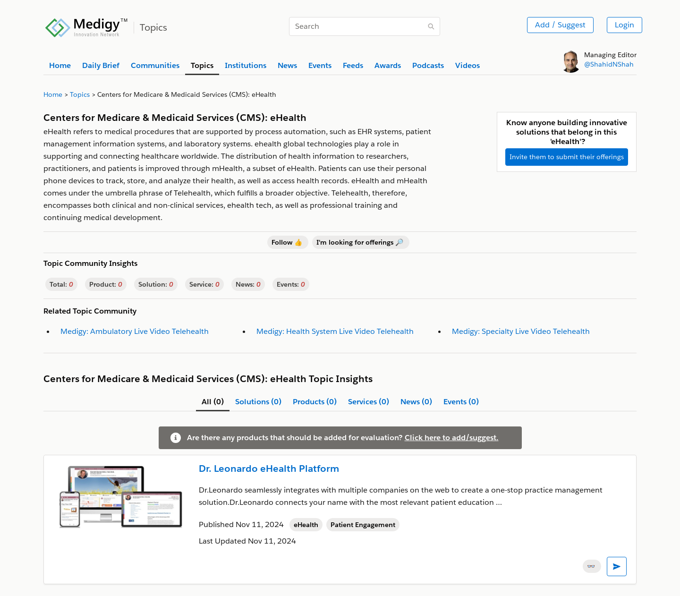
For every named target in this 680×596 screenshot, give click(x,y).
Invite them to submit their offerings (567, 157)
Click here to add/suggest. (452, 438)
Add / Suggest (560, 25)
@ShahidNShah (609, 64)
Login (624, 25)
